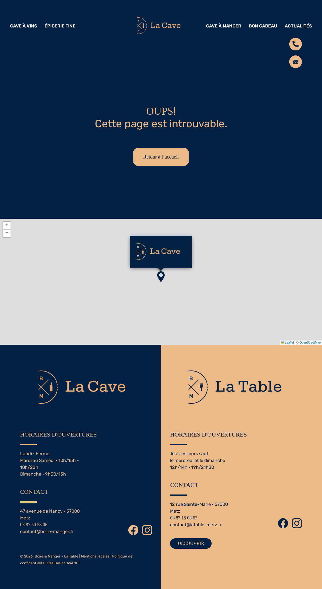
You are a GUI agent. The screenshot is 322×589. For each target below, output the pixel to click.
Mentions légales (95, 556)
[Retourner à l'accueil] (161, 26)
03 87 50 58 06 (33, 524)
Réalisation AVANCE (64, 563)
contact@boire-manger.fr (47, 531)
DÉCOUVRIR (191, 543)
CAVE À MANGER (223, 25)
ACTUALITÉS (298, 25)
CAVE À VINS (23, 25)
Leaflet (287, 342)
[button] (161, 276)
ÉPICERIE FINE (60, 25)
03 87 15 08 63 (183, 517)
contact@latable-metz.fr (196, 525)
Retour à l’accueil (161, 157)
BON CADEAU (263, 25)
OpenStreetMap (310, 342)
